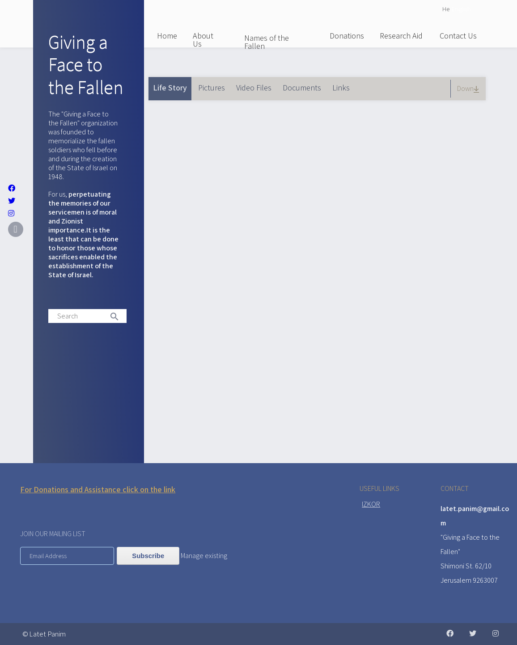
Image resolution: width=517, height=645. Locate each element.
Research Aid (401, 35)
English (461, 8)
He (445, 8)
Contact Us (458, 35)
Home (167, 35)
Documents (302, 87)
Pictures (211, 87)
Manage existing (204, 555)
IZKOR (371, 504)
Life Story (172, 85)
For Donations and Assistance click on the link (97, 489)
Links (341, 87)
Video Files (253, 87)
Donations (347, 35)
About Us (203, 39)
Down (469, 88)
